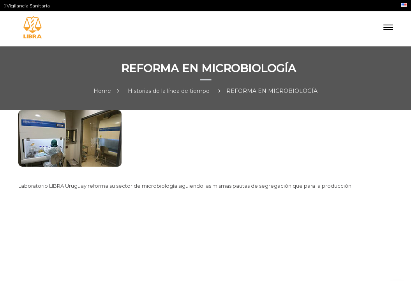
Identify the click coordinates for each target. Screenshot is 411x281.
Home (102, 90)
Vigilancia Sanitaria (27, 6)
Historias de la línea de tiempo (169, 90)
